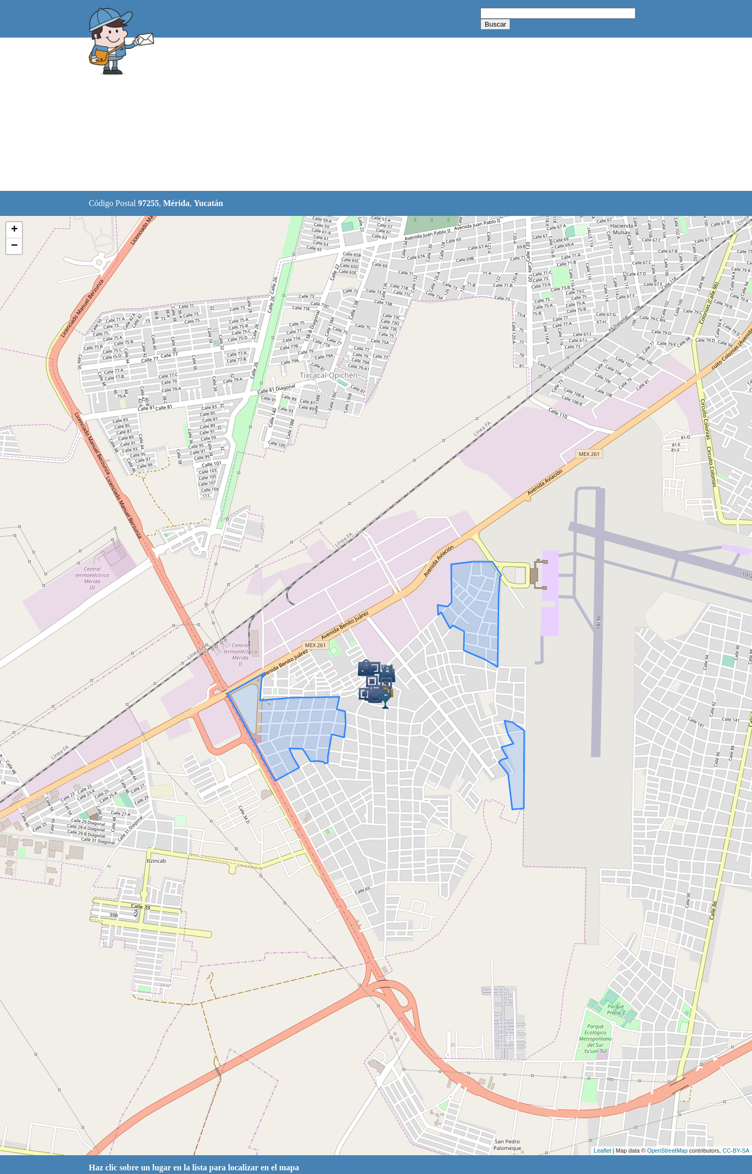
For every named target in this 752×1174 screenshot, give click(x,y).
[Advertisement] (349, 115)
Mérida (176, 203)
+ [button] (14, 230)
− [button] (14, 246)
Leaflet (602, 1150)
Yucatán (208, 203)
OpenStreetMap (667, 1150)
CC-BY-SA (735, 1150)
